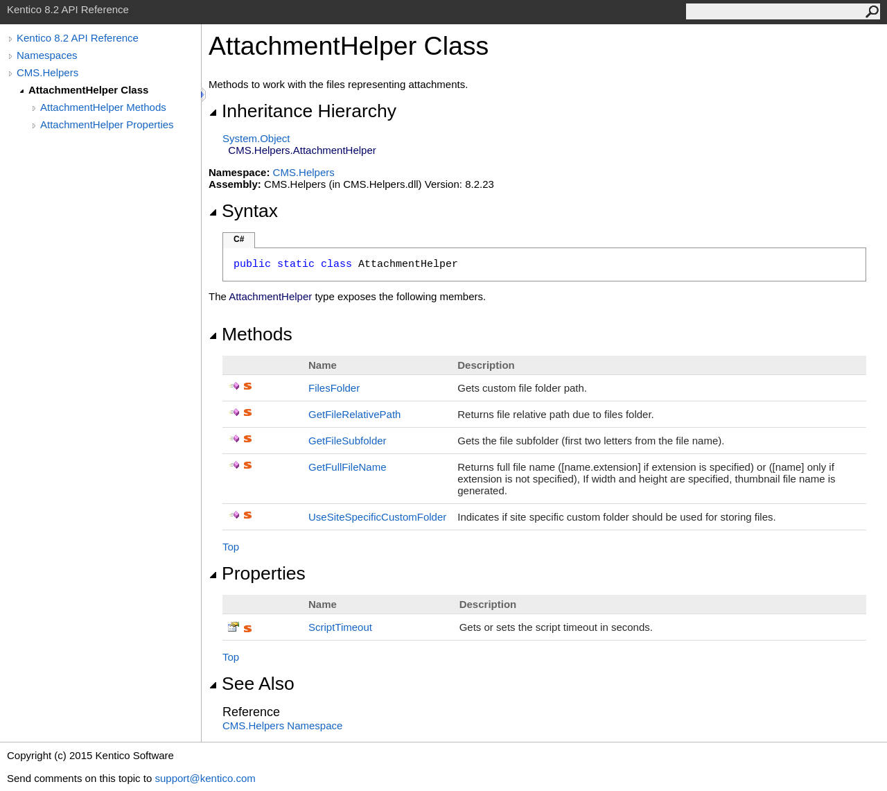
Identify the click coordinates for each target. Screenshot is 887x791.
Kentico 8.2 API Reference (78, 38)
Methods (250, 334)
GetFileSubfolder (347, 440)
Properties (257, 573)
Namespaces (47, 55)
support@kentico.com (205, 778)
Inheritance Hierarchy (302, 111)
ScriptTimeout (340, 627)
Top (230, 547)
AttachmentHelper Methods (103, 107)
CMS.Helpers (47, 72)
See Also (252, 683)
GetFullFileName (347, 467)
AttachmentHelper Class (88, 90)
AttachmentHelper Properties (107, 124)
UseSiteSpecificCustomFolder (377, 517)
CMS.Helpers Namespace (282, 725)
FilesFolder (334, 388)
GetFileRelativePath (354, 414)
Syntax (243, 210)
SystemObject (256, 138)
